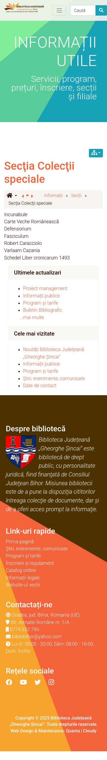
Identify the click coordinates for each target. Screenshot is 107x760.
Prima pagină (20, 541)
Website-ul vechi (23, 585)
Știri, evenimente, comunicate (54, 378)
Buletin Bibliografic (42, 310)
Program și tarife (40, 303)
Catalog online (21, 570)
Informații (53, 195)
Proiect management (45, 288)
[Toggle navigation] (59, 10)
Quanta (73, 730)
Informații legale (23, 577)
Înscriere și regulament (30, 563)
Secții (76, 195)
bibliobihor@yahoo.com (37, 636)
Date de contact (40, 385)
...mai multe (31, 317)
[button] (11, 196)
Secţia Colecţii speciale (39, 173)
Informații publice (41, 296)
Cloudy (90, 730)
